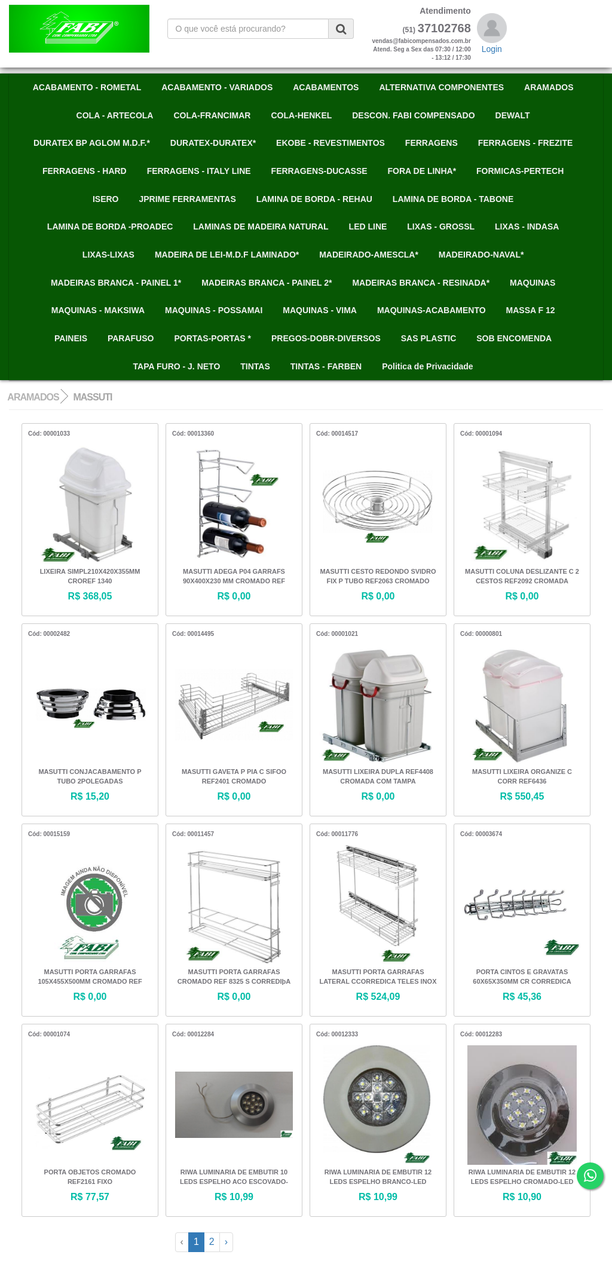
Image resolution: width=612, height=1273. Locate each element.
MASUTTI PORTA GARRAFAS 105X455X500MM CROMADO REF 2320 (90, 977)
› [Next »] (226, 1242)
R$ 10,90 (522, 1197)
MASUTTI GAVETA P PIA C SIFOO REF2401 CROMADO (234, 776)
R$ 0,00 (233, 596)
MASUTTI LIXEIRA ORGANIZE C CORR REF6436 (522, 776)
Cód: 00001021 (337, 634)
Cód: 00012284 (193, 1034)
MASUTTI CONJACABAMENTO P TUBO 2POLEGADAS (89, 776)
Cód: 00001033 (49, 433)
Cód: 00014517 (337, 433)
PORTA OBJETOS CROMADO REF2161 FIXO (90, 1176)
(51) (409, 30)
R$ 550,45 (522, 796)
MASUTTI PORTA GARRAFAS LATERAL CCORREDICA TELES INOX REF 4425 (378, 977)
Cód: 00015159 (49, 834)
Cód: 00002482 (49, 634)
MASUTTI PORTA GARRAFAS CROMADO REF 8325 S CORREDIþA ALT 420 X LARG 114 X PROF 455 (234, 977)
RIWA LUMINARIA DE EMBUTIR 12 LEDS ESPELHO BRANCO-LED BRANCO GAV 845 (378, 1178)
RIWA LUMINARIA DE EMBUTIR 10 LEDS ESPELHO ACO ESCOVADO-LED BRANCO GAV (234, 1178)
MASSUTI (92, 397)
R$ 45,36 (522, 997)
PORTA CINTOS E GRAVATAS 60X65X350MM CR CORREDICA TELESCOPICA (522, 977)
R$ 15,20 (90, 796)
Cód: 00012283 (481, 1034)
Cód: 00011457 (193, 834)
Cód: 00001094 (481, 433)
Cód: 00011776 (337, 834)
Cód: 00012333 (337, 1034)
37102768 (444, 28)
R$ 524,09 (378, 997)
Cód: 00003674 (481, 834)
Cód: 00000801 (481, 634)
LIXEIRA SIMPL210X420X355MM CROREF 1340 (90, 576)
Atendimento (445, 11)
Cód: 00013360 (193, 433)
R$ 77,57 (90, 1197)
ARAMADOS (33, 397)
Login (492, 49)
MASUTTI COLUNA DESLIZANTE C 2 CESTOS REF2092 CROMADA (522, 576)
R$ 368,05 (90, 596)
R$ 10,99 (234, 1197)
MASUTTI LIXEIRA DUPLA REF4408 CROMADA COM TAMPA (378, 776)
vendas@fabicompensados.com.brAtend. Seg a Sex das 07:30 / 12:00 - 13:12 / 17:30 (421, 50)
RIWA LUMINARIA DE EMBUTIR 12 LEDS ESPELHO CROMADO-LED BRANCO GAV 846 (522, 1178)
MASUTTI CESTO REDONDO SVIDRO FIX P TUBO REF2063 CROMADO (378, 576)
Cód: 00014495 (193, 634)
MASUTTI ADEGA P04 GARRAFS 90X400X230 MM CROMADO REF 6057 (234, 577)
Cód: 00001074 (49, 1034)
